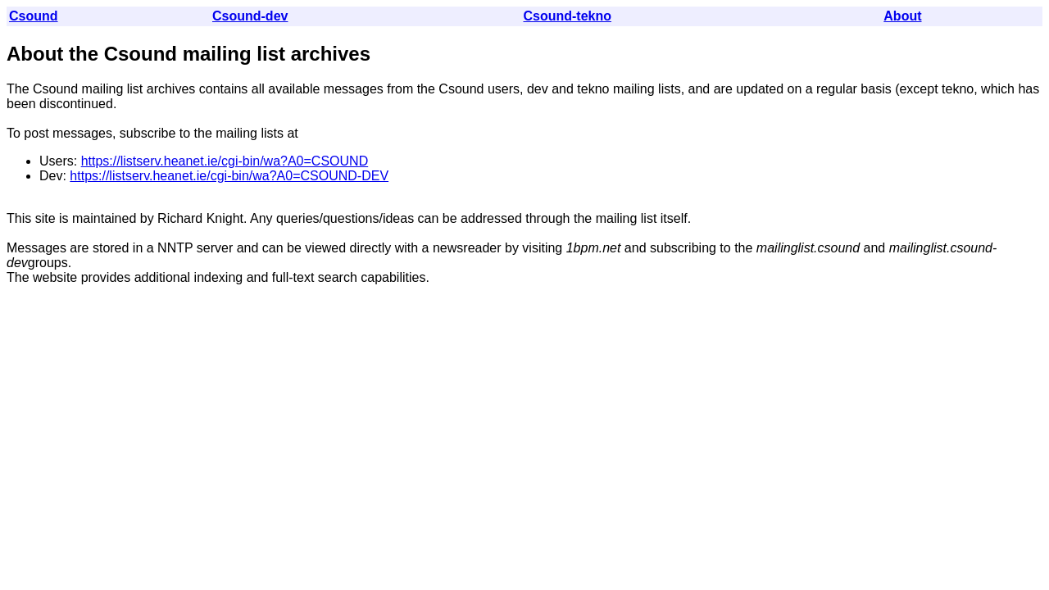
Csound (33, 16)
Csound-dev (250, 16)
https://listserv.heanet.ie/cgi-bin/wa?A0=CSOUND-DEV (229, 176)
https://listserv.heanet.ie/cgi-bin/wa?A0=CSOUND (225, 161)
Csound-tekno (567, 16)
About (902, 16)
